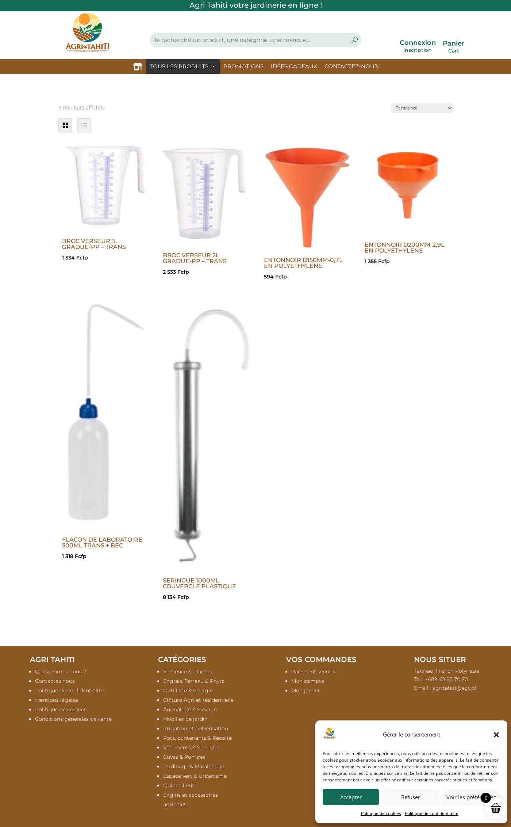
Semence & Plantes (187, 671)
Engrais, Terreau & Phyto (194, 681)
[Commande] (422, 108)
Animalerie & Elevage (190, 709)
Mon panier (305, 690)
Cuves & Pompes (184, 757)
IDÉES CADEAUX (294, 66)
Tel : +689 (441, 679)
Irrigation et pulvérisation (195, 728)
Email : (445, 688)
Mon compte (307, 681)
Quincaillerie (179, 785)
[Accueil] (138, 66)
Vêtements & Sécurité (190, 747)
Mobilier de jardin (185, 719)
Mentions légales (56, 700)
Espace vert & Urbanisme (195, 776)
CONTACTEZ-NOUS (351, 66)
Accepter (351, 797)
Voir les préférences (471, 797)
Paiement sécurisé (314, 671)
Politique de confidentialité (431, 813)
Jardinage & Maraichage (193, 766)
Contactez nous (55, 681)
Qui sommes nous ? (60, 671)
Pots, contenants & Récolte (197, 738)
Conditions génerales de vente (73, 719)
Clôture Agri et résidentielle (198, 700)
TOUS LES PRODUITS (183, 66)
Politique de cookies (381, 813)
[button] (496, 734)
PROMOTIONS (243, 66)
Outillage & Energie (188, 690)
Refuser (410, 797)
